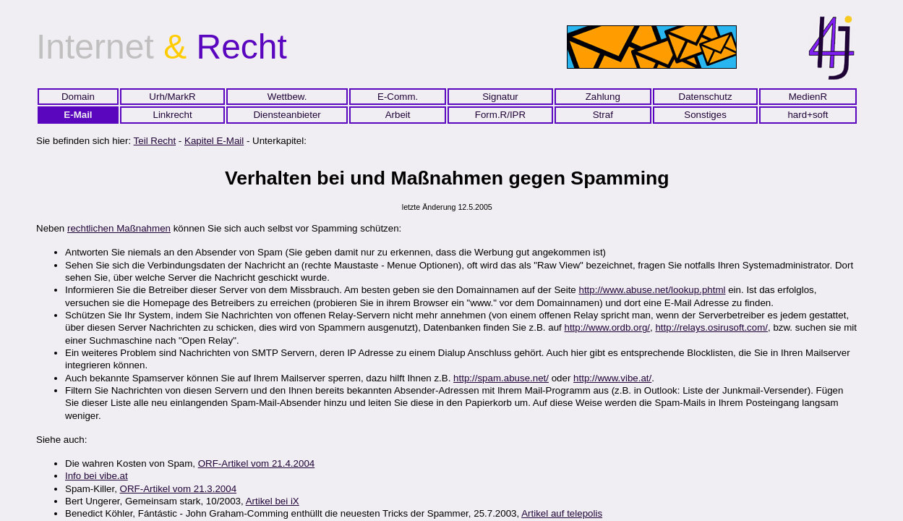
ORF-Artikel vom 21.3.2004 (178, 488)
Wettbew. (287, 96)
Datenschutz (705, 96)
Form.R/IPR (500, 114)
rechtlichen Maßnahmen (119, 228)
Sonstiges (705, 114)
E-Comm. (397, 96)
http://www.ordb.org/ (607, 327)
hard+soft (807, 114)
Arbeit (398, 114)
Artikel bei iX (272, 501)
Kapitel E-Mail (214, 140)
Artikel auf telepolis (561, 513)
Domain (78, 96)
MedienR (808, 96)
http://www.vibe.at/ (612, 378)
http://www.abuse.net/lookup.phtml (651, 289)
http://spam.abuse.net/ (501, 378)
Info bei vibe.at (96, 475)
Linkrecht (172, 114)
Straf (603, 114)
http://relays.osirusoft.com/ (711, 327)
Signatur (500, 96)
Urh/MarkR (172, 96)
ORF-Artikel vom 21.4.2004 (256, 463)
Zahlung (603, 96)
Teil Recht (155, 140)
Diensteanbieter (286, 114)
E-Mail (78, 114)
